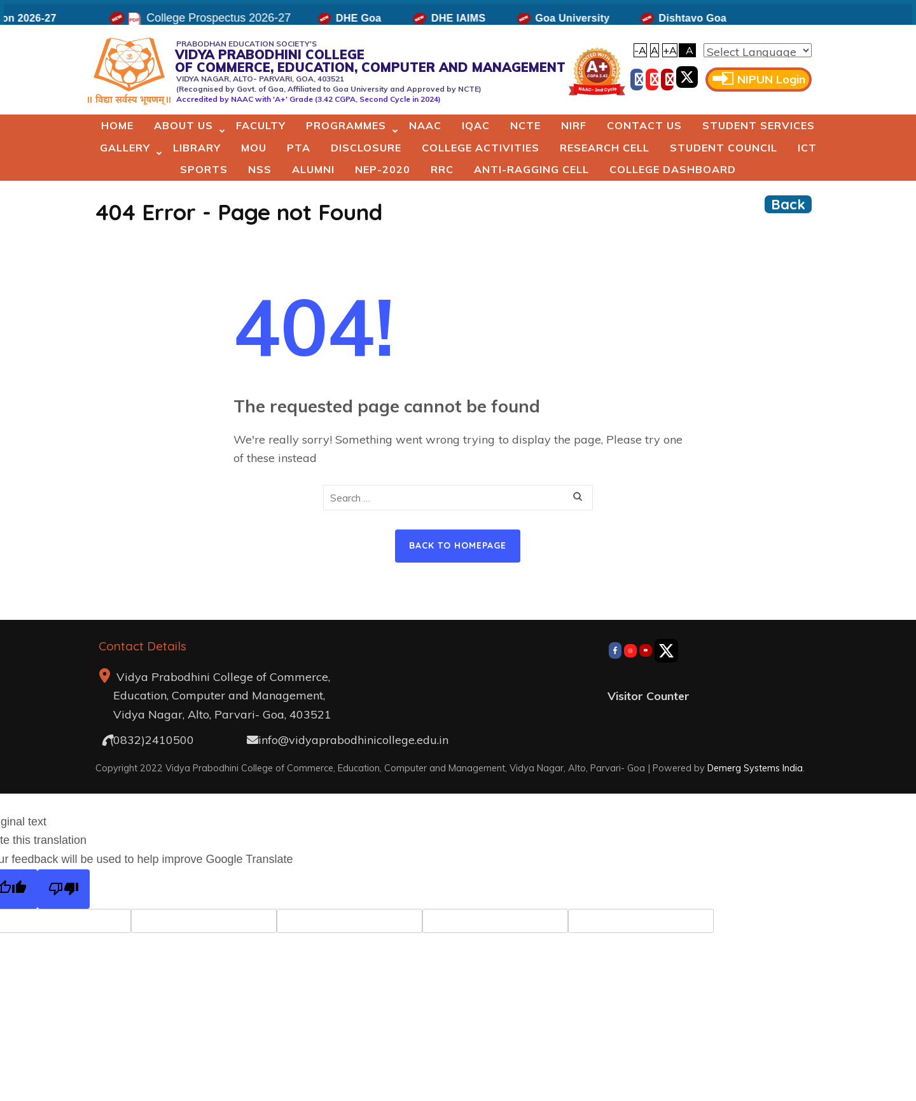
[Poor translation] (64, 889)
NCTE (525, 125)
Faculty (261, 125)
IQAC (476, 125)
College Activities (480, 147)
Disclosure (366, 147)
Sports (204, 169)
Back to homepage (457, 545)
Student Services (758, 125)
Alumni (313, 169)
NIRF (573, 125)
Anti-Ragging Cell (531, 169)
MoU (254, 147)
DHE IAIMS (474, 18)
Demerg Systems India (755, 768)
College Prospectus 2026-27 (234, 17)
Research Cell (604, 147)
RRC (442, 169)
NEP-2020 (382, 169)
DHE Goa (373, 18)
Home (117, 125)
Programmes (346, 125)
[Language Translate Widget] (758, 50)
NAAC (425, 125)
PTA (298, 147)
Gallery (125, 147)
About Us (183, 125)
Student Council (723, 147)
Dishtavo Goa (708, 18)
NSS (260, 169)
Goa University (588, 18)
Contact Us (644, 125)
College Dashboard (672, 169)
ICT (807, 147)
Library (197, 147)
